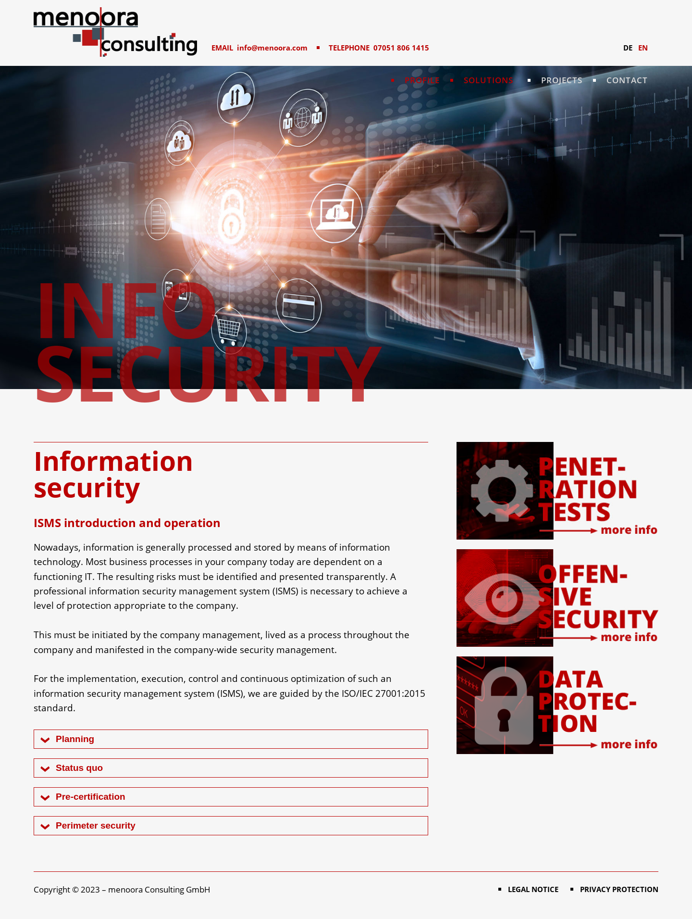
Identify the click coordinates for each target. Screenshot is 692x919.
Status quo (79, 768)
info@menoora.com (272, 47)
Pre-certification (90, 797)
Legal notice (533, 889)
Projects (561, 80)
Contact (627, 80)
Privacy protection (619, 889)
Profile (422, 80)
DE (627, 47)
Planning (75, 739)
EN (643, 47)
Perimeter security (96, 825)
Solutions (488, 80)
